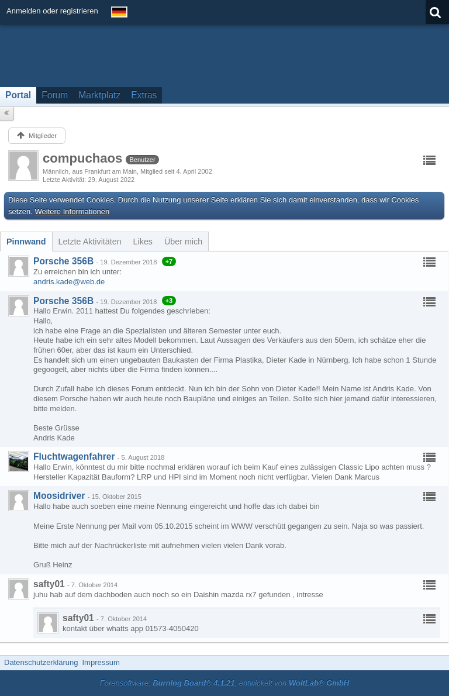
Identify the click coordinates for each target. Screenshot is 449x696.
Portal (18, 95)
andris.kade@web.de (69, 281)
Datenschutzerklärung (41, 662)
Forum (55, 95)
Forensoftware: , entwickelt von (224, 682)
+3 (169, 300)
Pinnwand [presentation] (26, 241)
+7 (169, 261)
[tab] (26, 241)
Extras (144, 95)
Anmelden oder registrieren (52, 10)
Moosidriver (59, 496)
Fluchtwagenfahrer (74, 456)
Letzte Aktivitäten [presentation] (90, 241)
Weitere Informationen (72, 211)
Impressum (100, 662)
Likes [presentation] (143, 241)
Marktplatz (99, 95)
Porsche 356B (63, 261)
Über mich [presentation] (183, 241)
